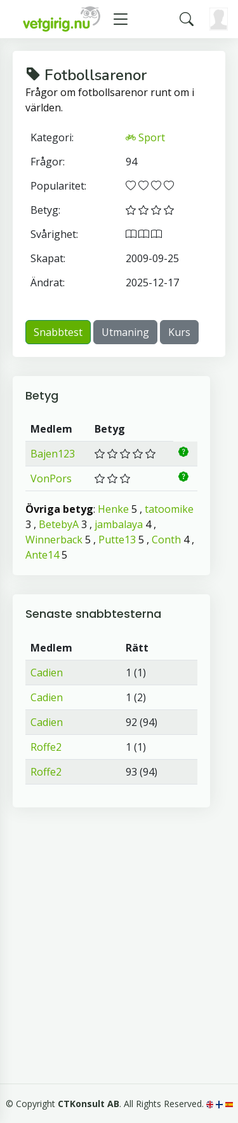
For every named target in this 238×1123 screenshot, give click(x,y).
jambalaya (119, 524)
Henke (113, 509)
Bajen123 (52, 454)
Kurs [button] (179, 332)
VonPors (51, 478)
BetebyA (59, 524)
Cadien (46, 673)
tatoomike (169, 509)
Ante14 (42, 555)
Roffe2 (46, 747)
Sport (145, 137)
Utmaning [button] (125, 332)
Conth (166, 540)
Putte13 (117, 540)
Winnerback (54, 540)
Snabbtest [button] (58, 332)
